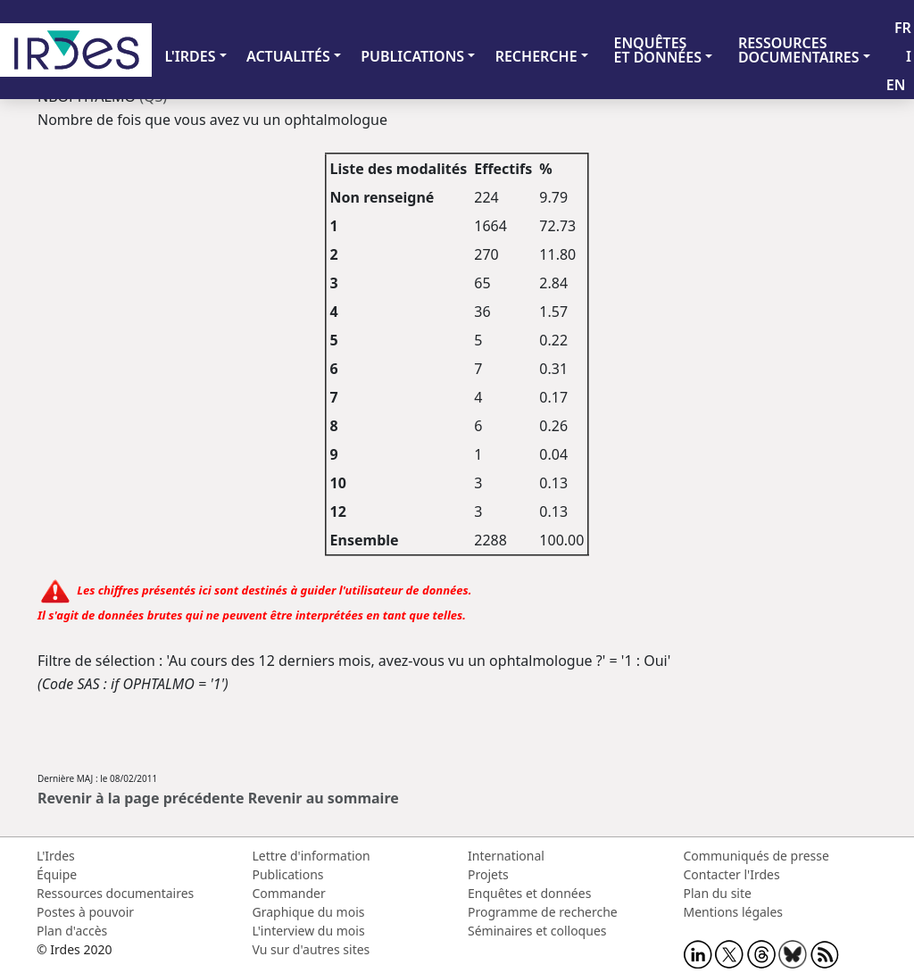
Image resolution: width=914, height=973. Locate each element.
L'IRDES (189, 56)
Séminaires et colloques (537, 930)
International (506, 855)
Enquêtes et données (529, 893)
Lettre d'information (311, 855)
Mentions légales (734, 911)
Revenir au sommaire (323, 798)
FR (902, 27)
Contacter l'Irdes (732, 874)
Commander (289, 893)
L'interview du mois (309, 930)
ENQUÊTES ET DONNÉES (657, 50)
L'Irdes (56, 855)
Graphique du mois (309, 911)
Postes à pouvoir (85, 911)
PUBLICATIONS (412, 56)
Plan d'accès (72, 930)
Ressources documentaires (115, 893)
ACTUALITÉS (288, 56)
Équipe (57, 874)
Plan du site (718, 893)
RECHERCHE (536, 56)
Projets (488, 874)
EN (896, 85)
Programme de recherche (543, 911)
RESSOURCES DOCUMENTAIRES (799, 50)
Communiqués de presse (756, 855)
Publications (288, 874)
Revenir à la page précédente (141, 798)
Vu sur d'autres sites (311, 949)
